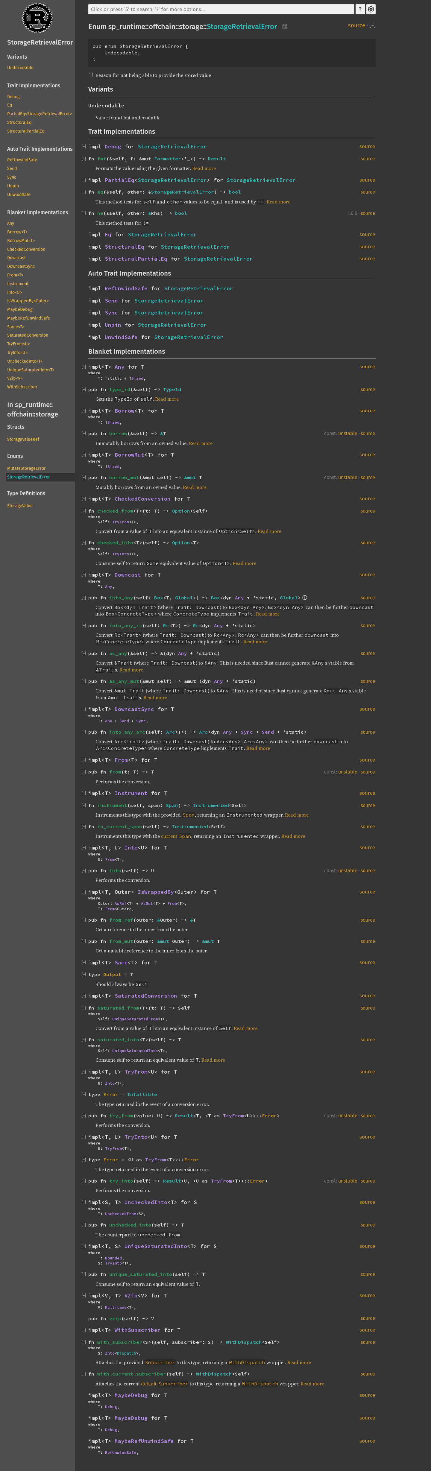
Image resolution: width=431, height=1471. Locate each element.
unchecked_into (130, 1225)
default (149, 1383)
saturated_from (118, 1008)
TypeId (172, 389)
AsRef (121, 903)
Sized (137, 378)
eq (100, 192)
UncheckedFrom (120, 1213)
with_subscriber (119, 1342)
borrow (118, 433)
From (121, 760)
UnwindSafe (19, 194)
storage (46, 414)
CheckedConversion (26, 249)
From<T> (15, 275)
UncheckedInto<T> (25, 361)
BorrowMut (129, 455)
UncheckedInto (146, 1202)
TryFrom (120, 521)
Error (110, 1094)
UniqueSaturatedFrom (135, 1018)
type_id (119, 389)
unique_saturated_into (140, 1274)
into (115, 870)
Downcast (16, 257)
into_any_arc (127, 732)
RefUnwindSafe (22, 159)
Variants (17, 57)
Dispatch (126, 1353)
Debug (13, 96)
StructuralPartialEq (26, 131)
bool (235, 192)
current (169, 836)
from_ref (121, 920)
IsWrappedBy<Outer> (28, 300)
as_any (118, 653)
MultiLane (116, 1307)
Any (10, 223)
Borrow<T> (17, 232)
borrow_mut (124, 477)
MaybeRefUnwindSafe (28, 318)
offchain (19, 414)
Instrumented (211, 805)
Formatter (167, 159)
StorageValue (20, 505)
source (356, 25)
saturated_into (118, 1040)
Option (181, 511)
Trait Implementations (33, 86)
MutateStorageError (26, 468)
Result (217, 159)
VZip (131, 1295)
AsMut (147, 903)
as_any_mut (124, 681)
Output (112, 974)
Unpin (13, 186)
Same (121, 962)
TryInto (120, 553)
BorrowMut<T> (21, 240)
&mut (191, 477)
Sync (11, 177)
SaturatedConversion (27, 335)
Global (184, 598)
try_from (121, 1116)
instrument (112, 805)
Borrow (124, 411)
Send (12, 168)
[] (372, 25)
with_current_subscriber (131, 1374)
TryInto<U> (17, 352)
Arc (170, 732)
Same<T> (15, 326)
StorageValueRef (23, 439)
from (115, 772)
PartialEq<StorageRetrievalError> (39, 113)
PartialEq (119, 180)
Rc (166, 625)
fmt (101, 159)
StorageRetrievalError (40, 42)
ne (100, 213)
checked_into (115, 542)
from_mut (121, 941)
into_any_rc (125, 625)
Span (172, 805)
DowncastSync (21, 266)
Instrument (17, 283)
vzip (115, 1318)
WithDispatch (244, 1342)
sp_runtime (32, 405)
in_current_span (119, 826)
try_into (121, 1181)
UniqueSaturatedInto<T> (30, 370)
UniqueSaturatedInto (135, 1050)
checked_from (115, 511)
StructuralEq (19, 122)
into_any (121, 598)
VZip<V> (14, 378)
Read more (204, 168)
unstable (347, 433)
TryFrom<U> (18, 344)
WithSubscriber (22, 387)
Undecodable (20, 67)
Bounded (113, 1258)
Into (131, 847)
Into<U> (14, 292)
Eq (9, 105)
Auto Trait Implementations (39, 149)
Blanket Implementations (37, 212)
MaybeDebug (19, 309)
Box (158, 598)
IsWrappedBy (156, 892)
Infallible (142, 1094)
